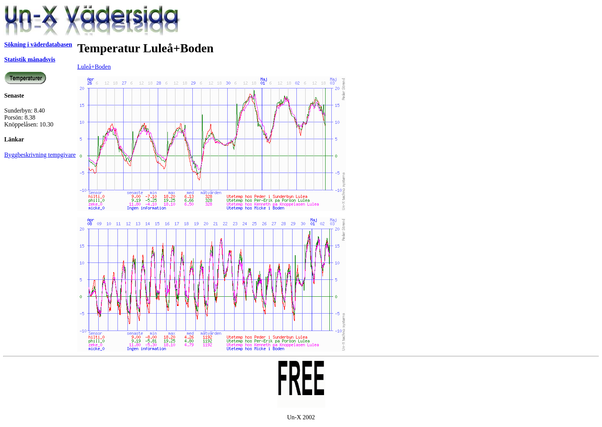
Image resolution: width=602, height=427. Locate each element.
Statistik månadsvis (29, 59)
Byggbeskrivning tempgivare (40, 154)
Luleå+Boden (94, 66)
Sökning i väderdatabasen (38, 44)
